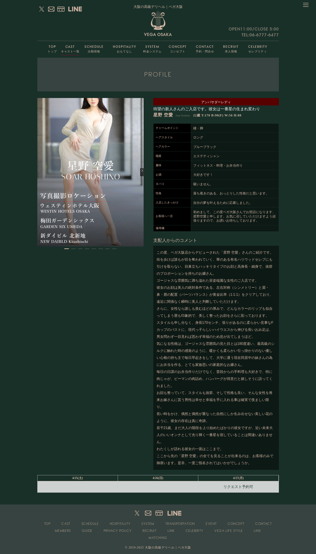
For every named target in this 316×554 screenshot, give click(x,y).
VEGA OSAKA (158, 23)
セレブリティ (258, 48)
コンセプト (177, 48)
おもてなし (124, 48)
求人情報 (231, 48)
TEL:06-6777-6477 (260, 34)
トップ (52, 48)
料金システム (152, 48)
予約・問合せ (205, 48)
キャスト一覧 (70, 48)
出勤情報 (94, 48)
